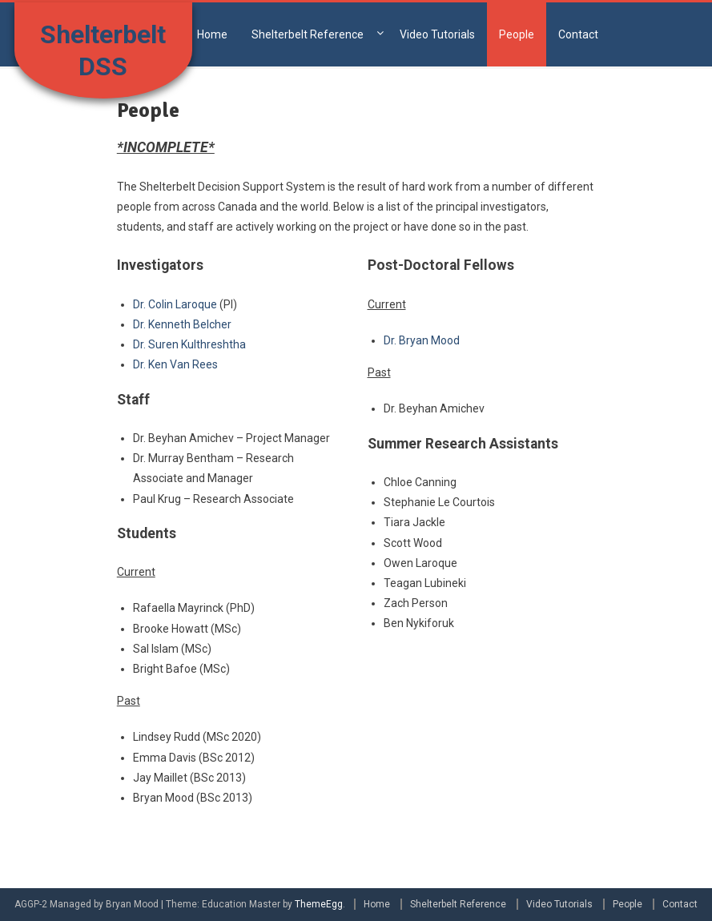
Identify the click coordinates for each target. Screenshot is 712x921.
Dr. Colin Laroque (175, 304)
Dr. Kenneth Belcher (182, 324)
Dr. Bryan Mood (422, 340)
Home (212, 34)
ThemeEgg (319, 904)
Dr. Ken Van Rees (175, 364)
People (516, 34)
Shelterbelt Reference (307, 34)
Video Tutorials (437, 34)
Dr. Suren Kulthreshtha (189, 344)
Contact (578, 34)
